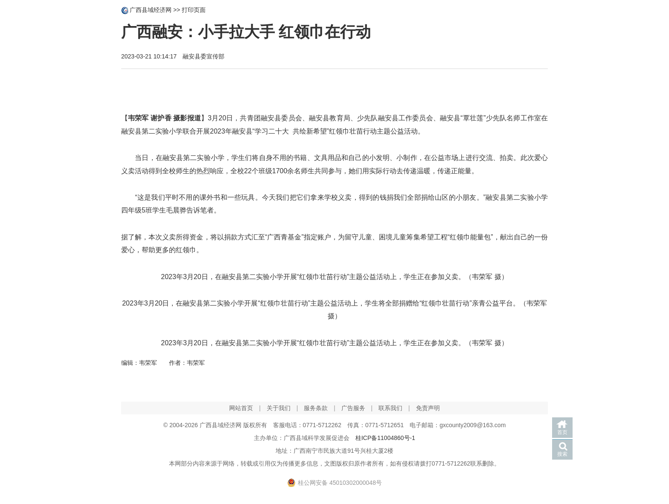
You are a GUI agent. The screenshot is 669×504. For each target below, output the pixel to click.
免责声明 (428, 408)
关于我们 (279, 408)
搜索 (562, 454)
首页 (562, 432)
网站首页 (241, 408)
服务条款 (316, 408)
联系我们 (390, 408)
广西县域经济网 (151, 9)
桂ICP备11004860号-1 (385, 437)
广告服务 (353, 408)
